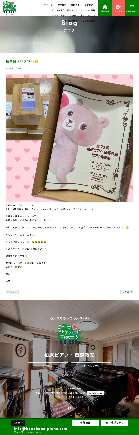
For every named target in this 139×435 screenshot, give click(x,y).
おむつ (12, 292)
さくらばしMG (91, 366)
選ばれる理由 (71, 21)
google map (95, 393)
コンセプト (90, 5)
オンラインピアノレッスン (82, 16)
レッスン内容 (58, 16)
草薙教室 (48, 366)
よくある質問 (88, 21)
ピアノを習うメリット (62, 11)
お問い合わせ (132, 8)
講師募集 (75, 5)
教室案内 (62, 5)
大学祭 (127, 292)
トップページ (46, 5)
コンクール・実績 (86, 11)
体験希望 (118, 8)
